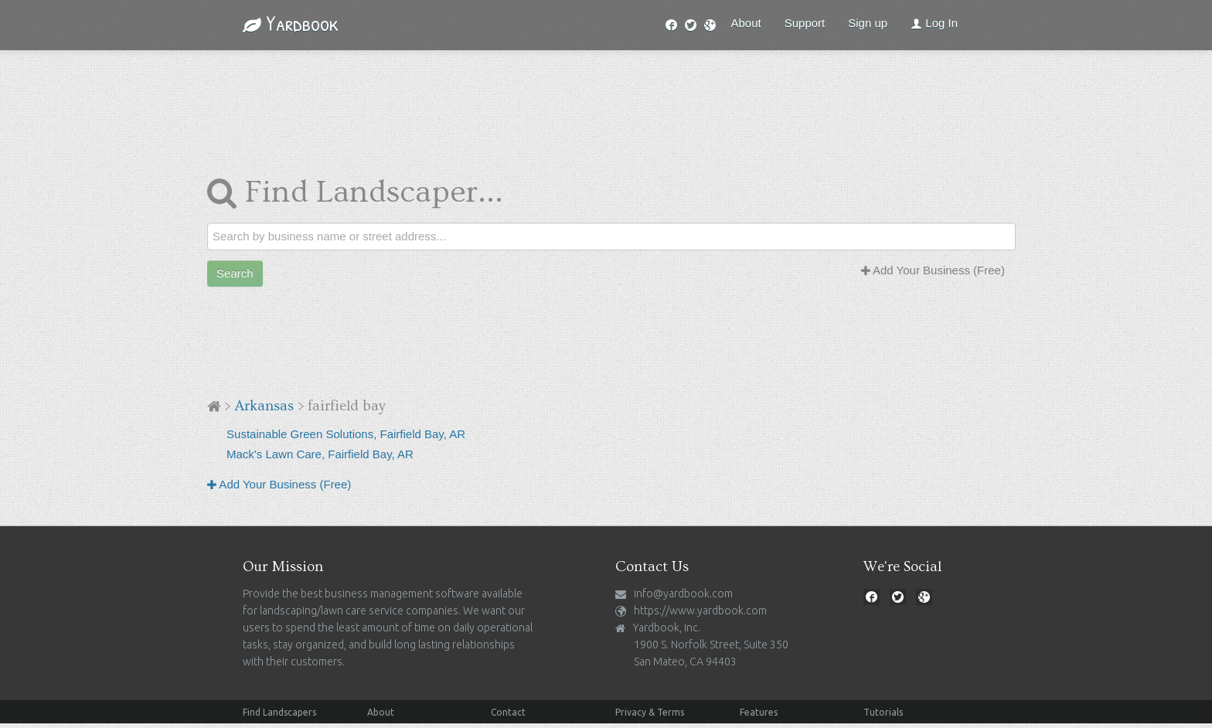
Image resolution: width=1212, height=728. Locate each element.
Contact (508, 712)
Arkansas (264, 406)
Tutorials (883, 712)
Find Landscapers (279, 712)
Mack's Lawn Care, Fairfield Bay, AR (320, 454)
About (746, 22)
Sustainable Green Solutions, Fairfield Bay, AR (345, 434)
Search (235, 273)
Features (759, 712)
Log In (934, 22)
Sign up (867, 22)
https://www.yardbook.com (700, 610)
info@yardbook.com (683, 593)
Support (805, 22)
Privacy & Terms (649, 712)
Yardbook (291, 23)
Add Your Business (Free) (933, 270)
